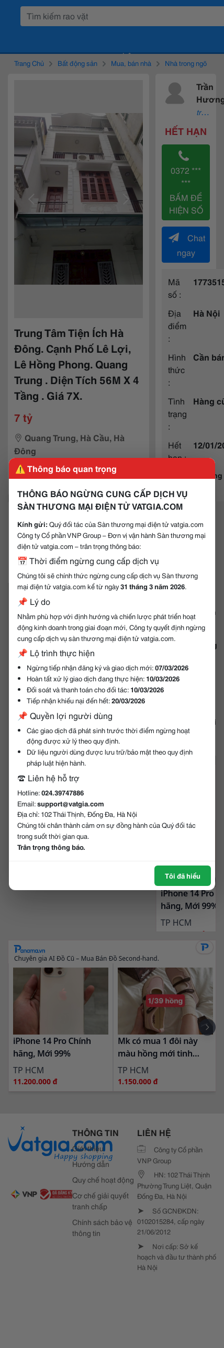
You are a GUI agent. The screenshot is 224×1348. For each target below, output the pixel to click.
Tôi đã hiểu (182, 875)
